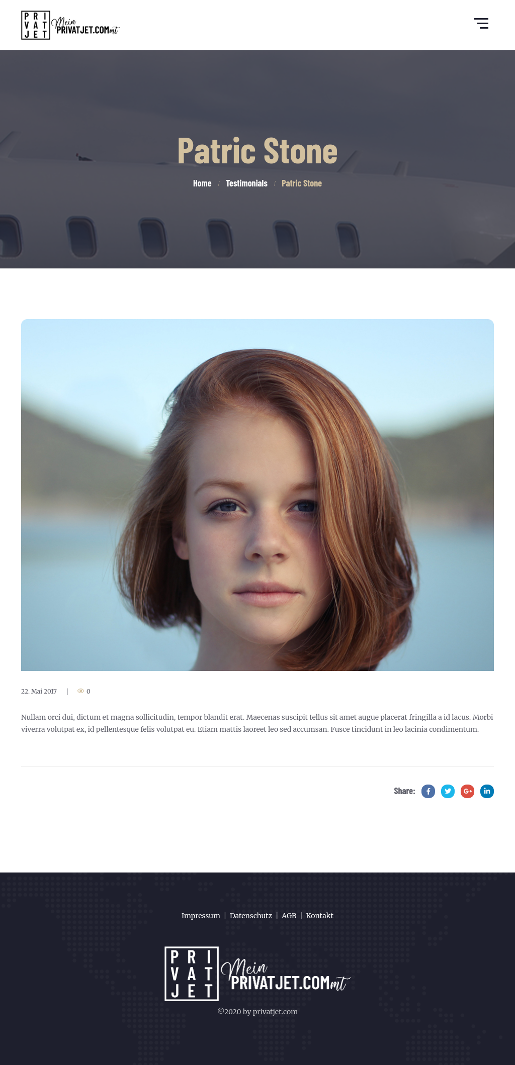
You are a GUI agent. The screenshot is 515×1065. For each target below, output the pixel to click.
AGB (289, 915)
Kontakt (319, 915)
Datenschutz (251, 915)
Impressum (201, 915)
